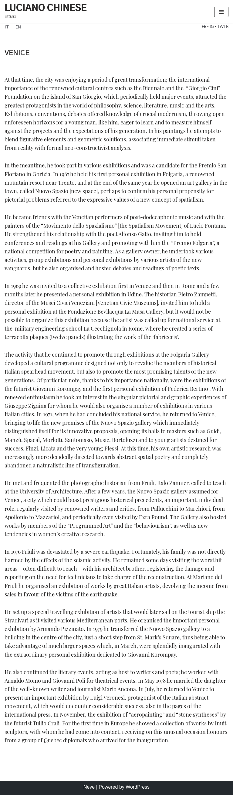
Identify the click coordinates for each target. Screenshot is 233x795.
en (18, 27)
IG (212, 26)
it (7, 27)
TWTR (222, 26)
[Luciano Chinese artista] (46, 11)
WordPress (138, 787)
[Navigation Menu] (221, 12)
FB (204, 26)
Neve (89, 787)
